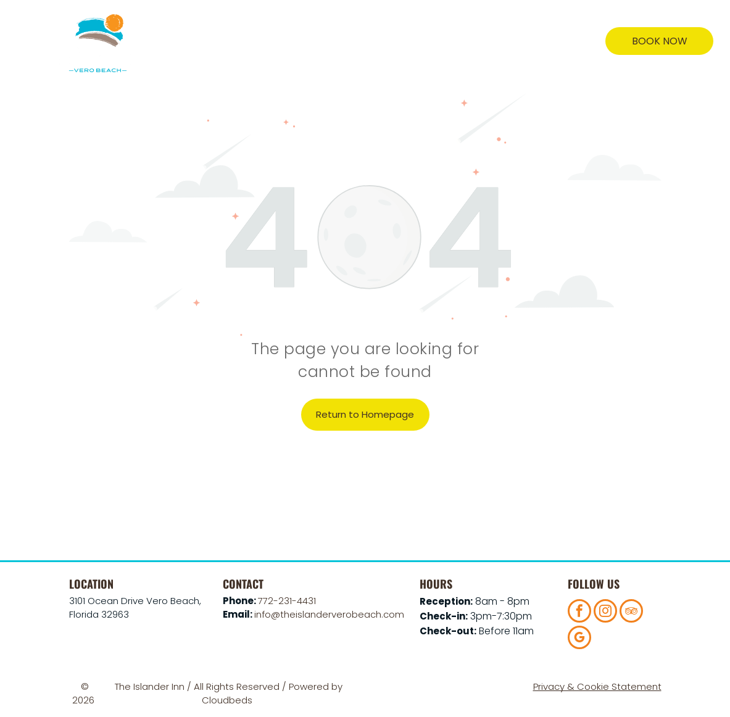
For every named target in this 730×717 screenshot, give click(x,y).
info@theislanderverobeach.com (329, 614)
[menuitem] (241, 41)
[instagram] (605, 612)
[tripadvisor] (631, 612)
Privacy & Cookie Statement (597, 686)
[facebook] (579, 612)
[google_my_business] (579, 639)
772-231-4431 (287, 600)
